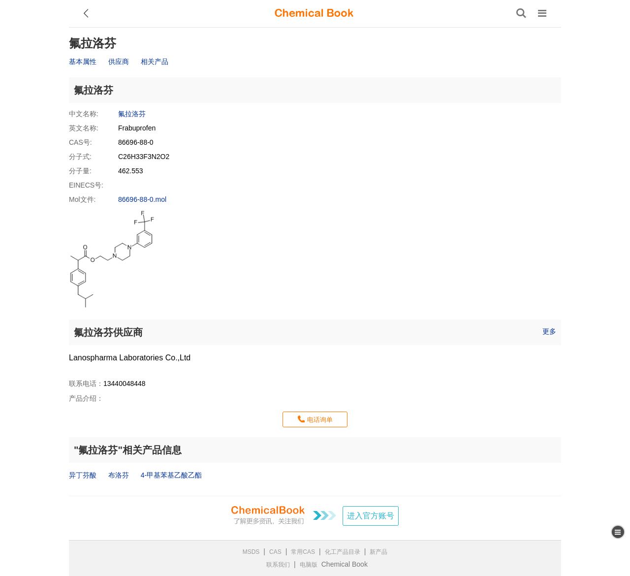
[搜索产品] (521, 13)
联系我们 (278, 564)
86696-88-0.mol (142, 199)
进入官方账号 (370, 516)
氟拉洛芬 (132, 114)
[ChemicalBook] (314, 13)
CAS (275, 551)
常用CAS (303, 551)
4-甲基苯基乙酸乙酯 (171, 475)
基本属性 (82, 61)
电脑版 (308, 564)
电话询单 (320, 419)
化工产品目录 (342, 551)
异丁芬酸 (82, 475)
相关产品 (154, 61)
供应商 (118, 61)
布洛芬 (118, 475)
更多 (549, 331)
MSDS (251, 551)
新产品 (378, 551)
